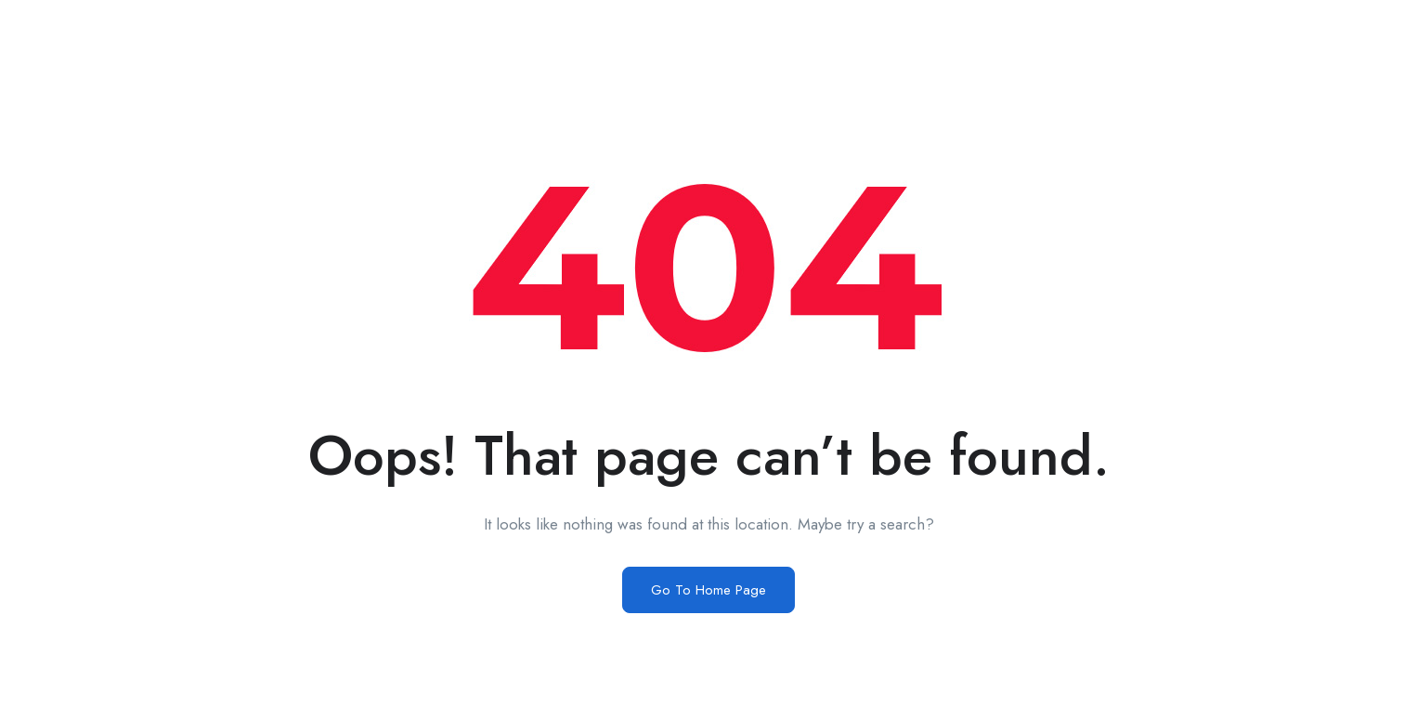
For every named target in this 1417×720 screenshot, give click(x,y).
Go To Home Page (708, 590)
